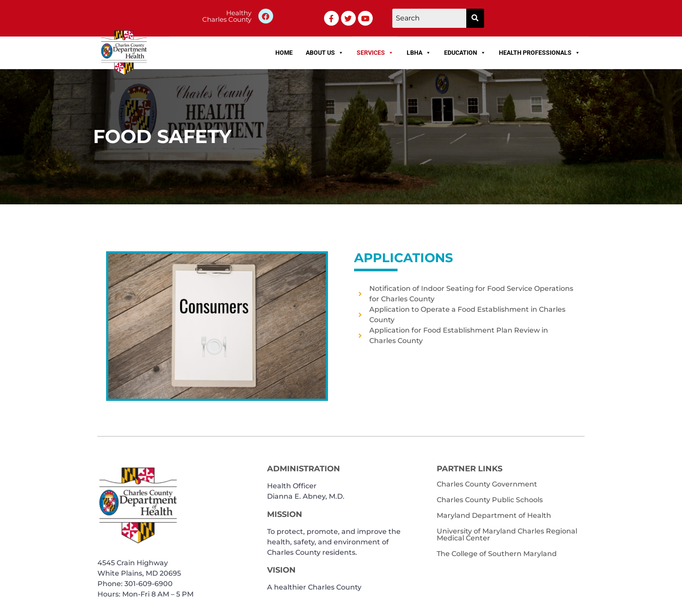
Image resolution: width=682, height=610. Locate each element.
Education (465, 52)
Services (375, 52)
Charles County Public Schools (490, 500)
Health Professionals (539, 52)
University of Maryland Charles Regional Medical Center (507, 534)
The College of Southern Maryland (497, 554)
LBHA (419, 52)
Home (284, 52)
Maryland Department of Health (494, 515)
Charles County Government (487, 484)
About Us (325, 52)
